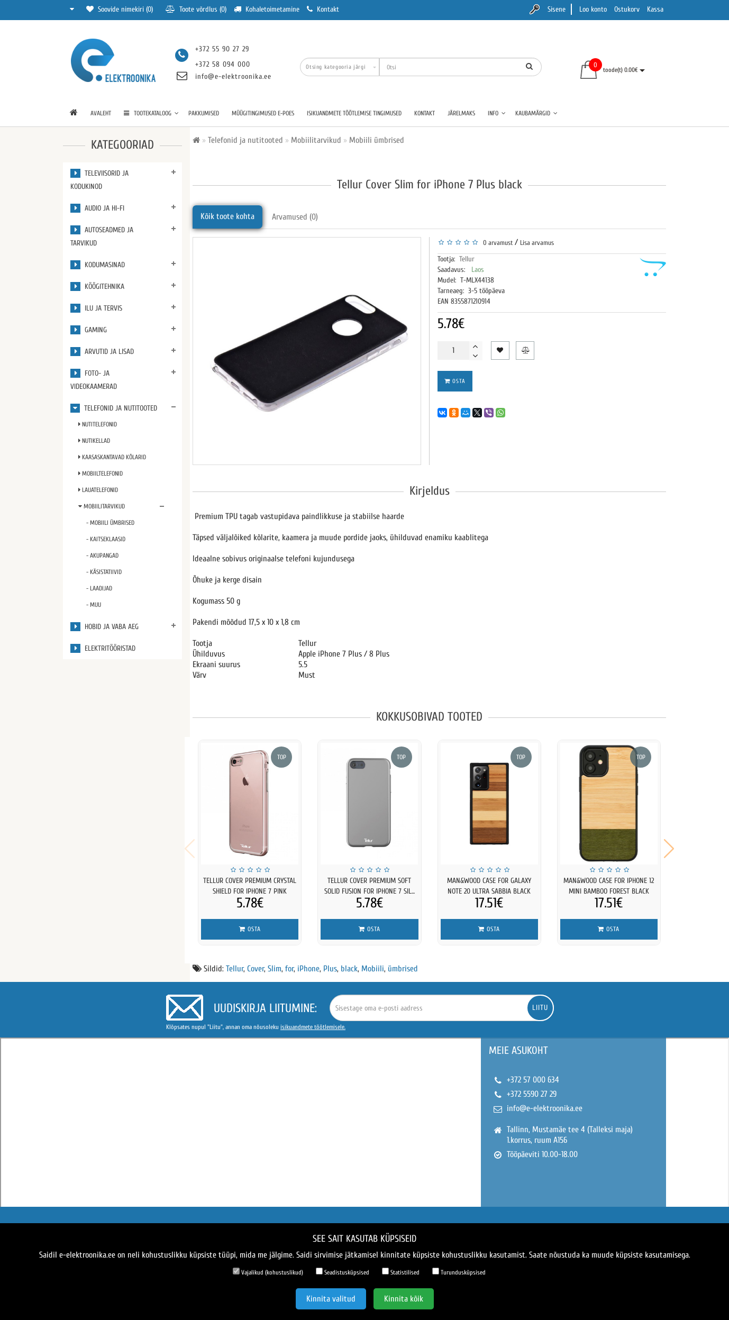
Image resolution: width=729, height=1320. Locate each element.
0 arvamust (496, 243)
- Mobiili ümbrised (110, 522)
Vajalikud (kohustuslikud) (268, 1272)
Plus (330, 962)
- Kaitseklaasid (105, 539)
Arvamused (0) (295, 217)
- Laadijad (99, 588)
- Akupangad (102, 555)
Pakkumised (203, 113)
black (349, 962)
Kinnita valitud (331, 1299)
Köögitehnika (97, 286)
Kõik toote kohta (227, 216)
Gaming (88, 329)
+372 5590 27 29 (532, 1087)
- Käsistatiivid (104, 572)
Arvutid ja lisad (102, 351)
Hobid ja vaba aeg (104, 626)
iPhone (308, 962)
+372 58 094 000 (222, 64)
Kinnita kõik (403, 1299)
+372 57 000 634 (533, 1073)
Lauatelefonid (98, 490)
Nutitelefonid (97, 424)
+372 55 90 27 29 (222, 48)
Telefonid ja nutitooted (113, 408)
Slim (274, 962)
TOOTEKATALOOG (151, 113)
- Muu (93, 604)
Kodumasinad (97, 264)
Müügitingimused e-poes (263, 113)
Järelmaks (461, 113)
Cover (255, 962)
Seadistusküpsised (342, 1272)
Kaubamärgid (536, 113)
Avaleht (100, 113)
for (289, 962)
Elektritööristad (102, 648)
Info (497, 113)
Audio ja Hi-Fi (97, 208)
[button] (669, 845)
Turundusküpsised (459, 1272)
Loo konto (593, 9)
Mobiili (372, 962)
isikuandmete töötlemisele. (312, 1020)
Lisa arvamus (537, 243)
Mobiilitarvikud (101, 506)
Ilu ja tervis (96, 308)
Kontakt (424, 113)
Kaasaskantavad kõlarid (112, 457)
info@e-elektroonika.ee (233, 76)
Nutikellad (94, 440)
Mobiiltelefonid (100, 473)
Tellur (467, 258)
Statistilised (401, 1272)
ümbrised (403, 962)
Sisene (557, 9)
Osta (455, 381)
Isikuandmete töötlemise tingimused (354, 113)
